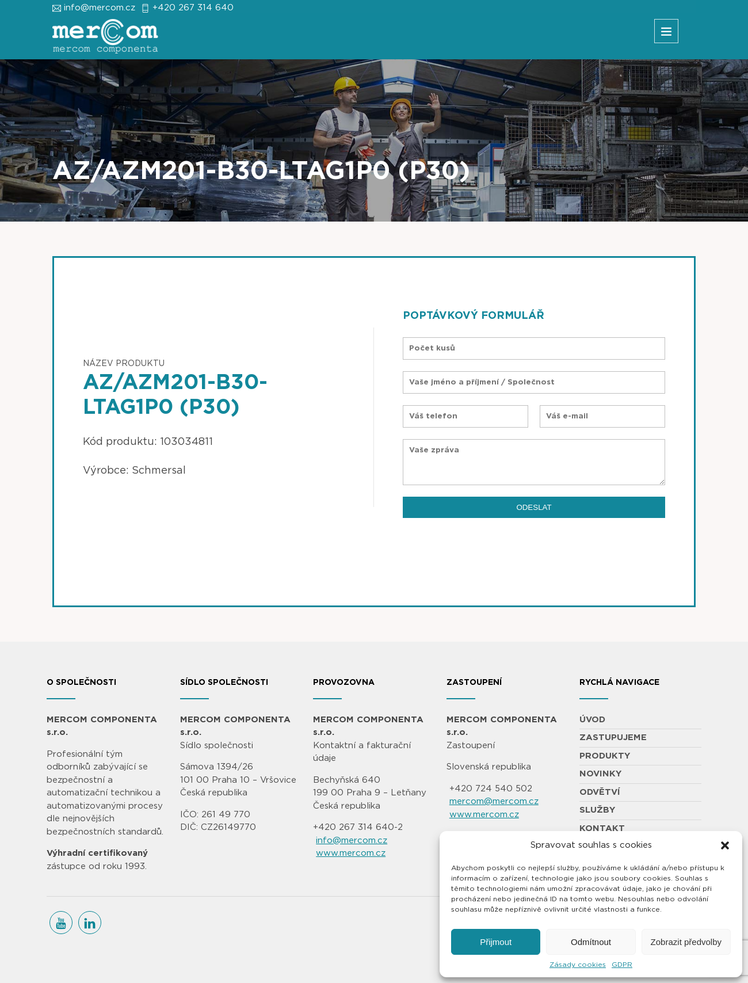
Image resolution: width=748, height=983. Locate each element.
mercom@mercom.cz (494, 801)
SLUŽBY (597, 810)
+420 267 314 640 (193, 7)
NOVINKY (600, 773)
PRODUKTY (604, 756)
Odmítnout (591, 942)
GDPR (622, 964)
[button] (725, 845)
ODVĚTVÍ (599, 792)
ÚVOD (592, 719)
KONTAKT (602, 828)
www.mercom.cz (351, 853)
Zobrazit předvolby (686, 942)
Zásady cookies (577, 964)
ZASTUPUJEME (613, 737)
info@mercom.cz (99, 7)
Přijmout (496, 942)
